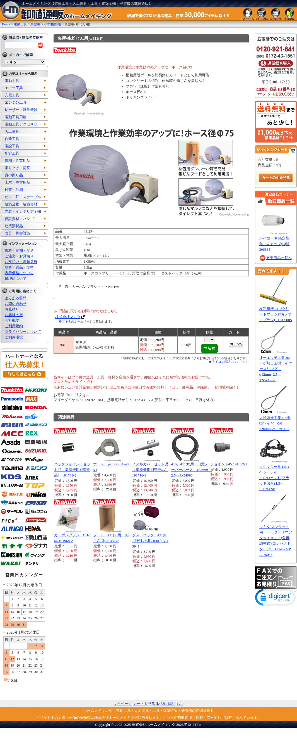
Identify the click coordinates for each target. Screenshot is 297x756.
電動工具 (12, 81)
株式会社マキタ (68, 317)
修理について (15, 278)
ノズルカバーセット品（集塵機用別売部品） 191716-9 (150, 469)
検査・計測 (14, 190)
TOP (180, 704)
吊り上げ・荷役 (17, 168)
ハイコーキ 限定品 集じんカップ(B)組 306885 (276, 244)
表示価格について (19, 273)
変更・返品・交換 (19, 267)
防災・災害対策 (17, 233)
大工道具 (12, 131)
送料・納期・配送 (19, 250)
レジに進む (166, 704)
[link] (276, 598)
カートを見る (144, 704)
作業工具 (12, 139)
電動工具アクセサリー (23, 124)
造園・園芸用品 (17, 160)
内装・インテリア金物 (23, 211)
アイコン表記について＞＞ (230, 361)
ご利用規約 (14, 326)
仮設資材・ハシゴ (19, 219)
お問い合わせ (15, 304)
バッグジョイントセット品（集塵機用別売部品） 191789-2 (72, 469)
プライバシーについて (23, 332)
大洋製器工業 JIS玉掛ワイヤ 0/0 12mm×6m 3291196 (274, 423)
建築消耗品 (14, 226)
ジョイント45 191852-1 (228, 464)
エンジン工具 (15, 102)
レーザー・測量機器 (21, 110)
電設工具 (12, 146)
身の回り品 (14, 175)
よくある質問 (15, 298)
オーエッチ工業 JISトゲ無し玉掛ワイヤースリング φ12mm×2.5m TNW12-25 (275, 369)
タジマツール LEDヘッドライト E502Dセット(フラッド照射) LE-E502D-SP (274, 477)
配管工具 (12, 153)
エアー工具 (14, 88)
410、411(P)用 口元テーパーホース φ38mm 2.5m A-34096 (191, 469)
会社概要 (12, 320)
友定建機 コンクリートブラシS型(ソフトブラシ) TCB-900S (275, 314)
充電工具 (12, 95)
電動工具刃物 (15, 117)
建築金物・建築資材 (21, 204)
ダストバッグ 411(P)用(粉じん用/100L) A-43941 (150, 540)
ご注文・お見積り (19, 256)
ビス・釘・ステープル (23, 197)
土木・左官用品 (17, 182)
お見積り (12, 309)
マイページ (123, 704)
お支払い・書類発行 (21, 262)
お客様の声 (14, 315)
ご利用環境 (14, 337)
